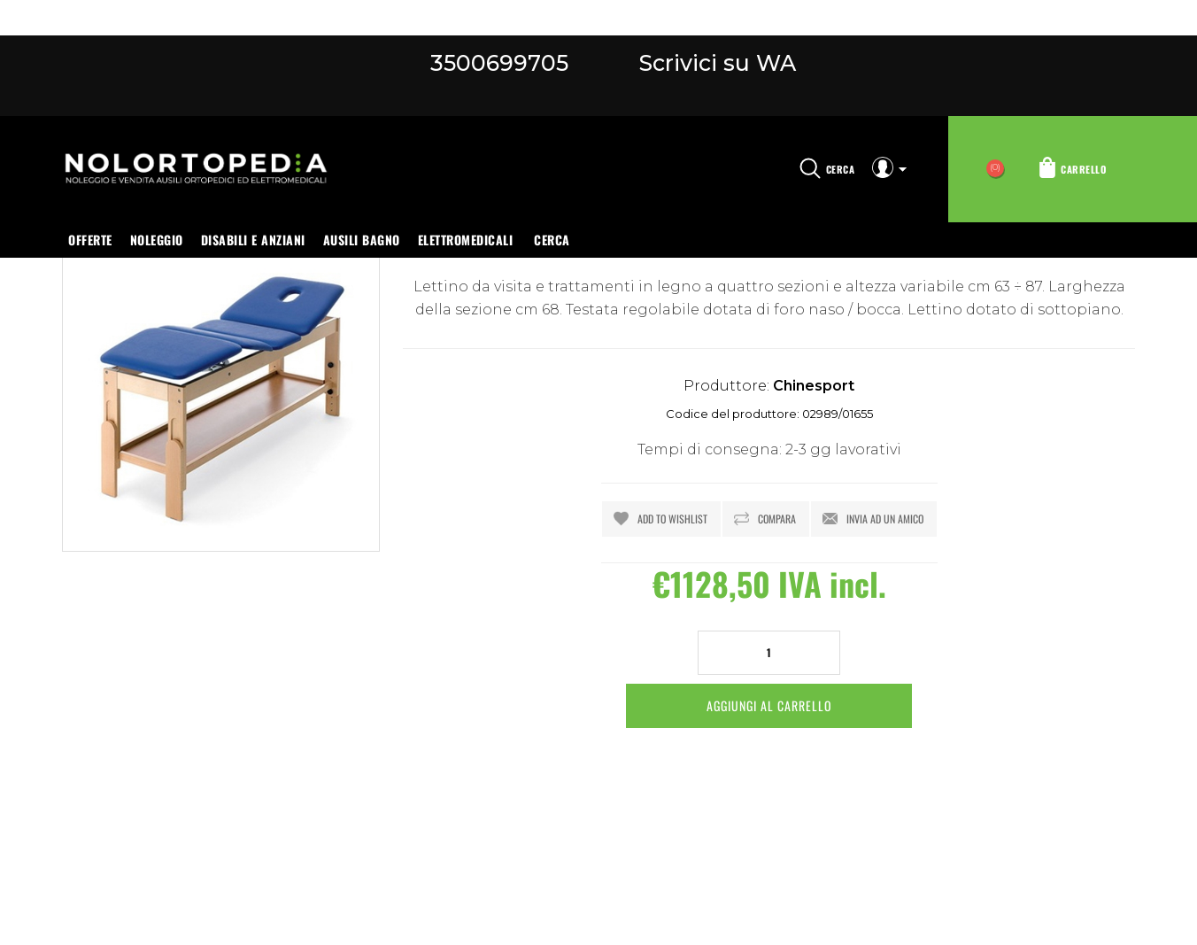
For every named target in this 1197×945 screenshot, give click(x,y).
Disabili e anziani (253, 239)
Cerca (552, 239)
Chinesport (813, 385)
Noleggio (156, 239)
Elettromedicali (466, 239)
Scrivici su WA (714, 63)
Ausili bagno (361, 239)
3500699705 (499, 63)
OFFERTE (90, 239)
